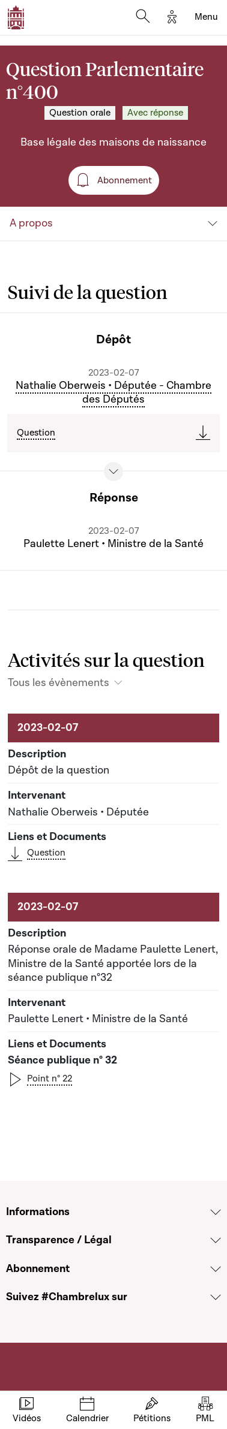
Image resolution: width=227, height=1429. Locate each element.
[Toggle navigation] (206, 17)
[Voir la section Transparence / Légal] (215, 1240)
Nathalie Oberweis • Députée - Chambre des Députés (113, 393)
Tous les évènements (58, 683)
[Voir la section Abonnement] (215, 1269)
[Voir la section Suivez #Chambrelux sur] (215, 1297)
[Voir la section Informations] (215, 1212)
